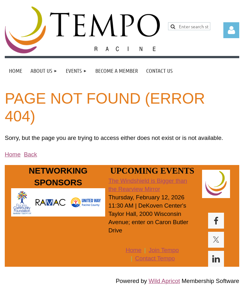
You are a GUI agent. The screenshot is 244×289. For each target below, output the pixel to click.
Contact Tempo (155, 258)
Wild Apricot (164, 281)
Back (30, 154)
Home (13, 154)
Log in (231, 30)
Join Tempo (164, 250)
